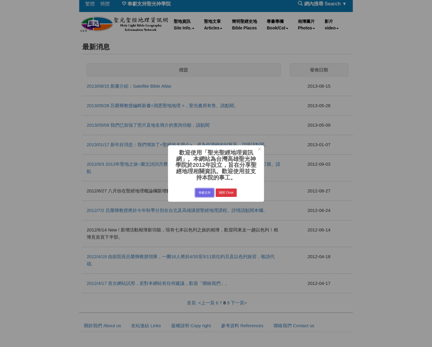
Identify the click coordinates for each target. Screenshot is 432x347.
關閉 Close (226, 192)
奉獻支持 (205, 192)
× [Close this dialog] (259, 149)
